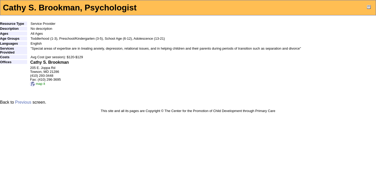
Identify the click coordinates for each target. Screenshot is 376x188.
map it (37, 84)
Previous (23, 102)
